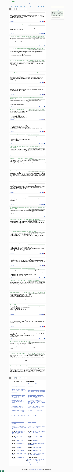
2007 (33, 459)
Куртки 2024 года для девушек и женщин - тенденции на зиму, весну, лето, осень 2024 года (27, 353)
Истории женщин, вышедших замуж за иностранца (36, 432)
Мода (29, 3)
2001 (31, 460)
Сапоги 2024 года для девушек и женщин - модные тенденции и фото (23, 231)
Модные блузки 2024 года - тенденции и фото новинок (20, 341)
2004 (41, 459)
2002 (28, 460)
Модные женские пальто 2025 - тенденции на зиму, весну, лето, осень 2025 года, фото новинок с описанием (36, 390)
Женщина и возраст (20, 450)
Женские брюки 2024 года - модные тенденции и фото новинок (22, 329)
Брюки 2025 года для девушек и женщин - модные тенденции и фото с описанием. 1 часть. (27, 84)
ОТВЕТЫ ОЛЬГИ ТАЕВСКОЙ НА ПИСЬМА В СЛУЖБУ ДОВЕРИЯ (57, 14)
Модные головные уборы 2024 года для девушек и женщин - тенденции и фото (25, 219)
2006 (36, 459)
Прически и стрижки (35, 3)
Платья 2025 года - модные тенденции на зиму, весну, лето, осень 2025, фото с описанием (27, 109)
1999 (37, 460)
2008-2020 (28, 459)
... (25, 9)
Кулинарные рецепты (20, 443)
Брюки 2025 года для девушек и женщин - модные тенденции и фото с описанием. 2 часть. (27, 36)
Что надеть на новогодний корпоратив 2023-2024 (19, 182)
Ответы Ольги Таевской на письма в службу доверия (36, 454)
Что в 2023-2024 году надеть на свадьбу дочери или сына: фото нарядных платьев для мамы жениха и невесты (36, 402)
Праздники (42, 3)
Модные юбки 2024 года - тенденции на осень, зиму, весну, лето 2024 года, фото (25, 280)
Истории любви (19, 440)
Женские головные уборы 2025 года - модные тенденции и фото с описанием (24, 134)
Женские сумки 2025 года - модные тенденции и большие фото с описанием (24, 121)
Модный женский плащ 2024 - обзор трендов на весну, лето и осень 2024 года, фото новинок (27, 292)
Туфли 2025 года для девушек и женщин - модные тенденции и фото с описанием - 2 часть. (27, 48)
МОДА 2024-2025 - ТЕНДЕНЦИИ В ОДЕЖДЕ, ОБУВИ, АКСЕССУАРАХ (37, 37)
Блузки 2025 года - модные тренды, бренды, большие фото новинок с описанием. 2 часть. (27, 11)
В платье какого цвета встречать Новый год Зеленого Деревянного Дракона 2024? (25, 195)
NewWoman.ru (13, 1)
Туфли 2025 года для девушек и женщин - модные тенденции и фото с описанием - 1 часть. (27, 60)
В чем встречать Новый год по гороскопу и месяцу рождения (21, 170)
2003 (44, 459)
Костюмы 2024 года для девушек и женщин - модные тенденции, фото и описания (25, 304)
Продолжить (12, 21)
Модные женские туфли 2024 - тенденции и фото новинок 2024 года (23, 243)
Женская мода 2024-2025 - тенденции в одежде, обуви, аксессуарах (18, 432)
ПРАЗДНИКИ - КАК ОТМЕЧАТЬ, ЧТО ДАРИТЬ (56, 15)
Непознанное (36, 440)
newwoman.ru (42, 216)
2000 (34, 460)
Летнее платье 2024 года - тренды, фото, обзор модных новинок (22, 158)
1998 (39, 460)
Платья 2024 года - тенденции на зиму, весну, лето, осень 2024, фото (23, 316)
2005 (38, 459)
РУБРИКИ (57, 10)
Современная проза (37, 450)
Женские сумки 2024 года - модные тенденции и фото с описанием (22, 268)
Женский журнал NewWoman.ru (36, 469)
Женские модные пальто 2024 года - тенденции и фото (20, 255)
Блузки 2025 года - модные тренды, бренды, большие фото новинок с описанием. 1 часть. (27, 24)
